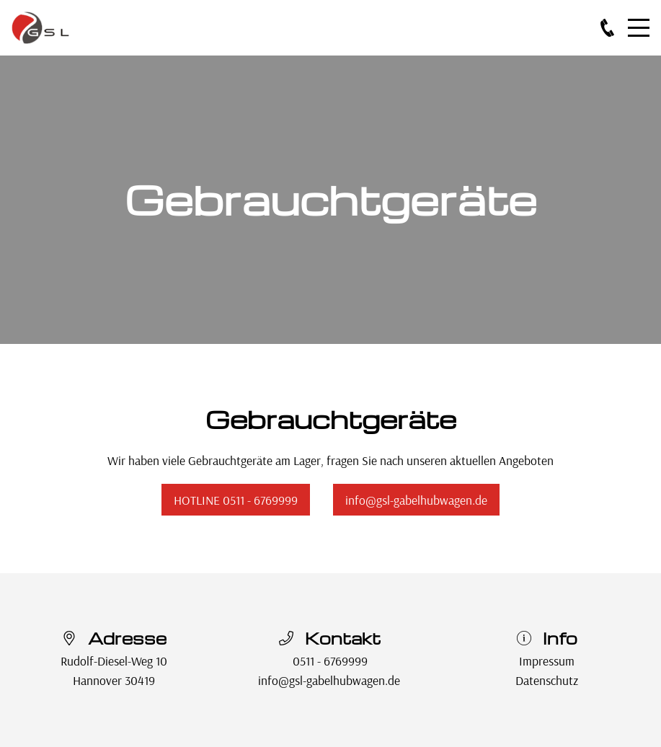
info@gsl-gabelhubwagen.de (416, 500)
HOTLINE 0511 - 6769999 (236, 500)
